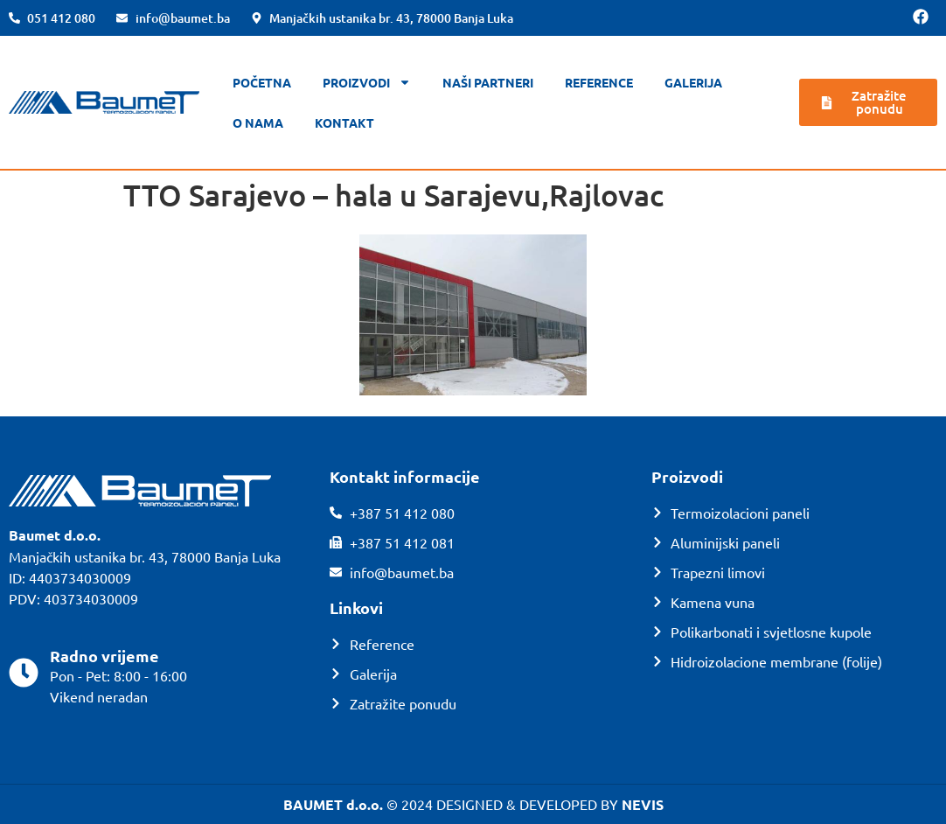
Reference (599, 82)
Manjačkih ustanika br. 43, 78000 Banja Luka (145, 556)
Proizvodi (367, 82)
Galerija (693, 82)
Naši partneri (487, 82)
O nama (258, 122)
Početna (262, 82)
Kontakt (344, 122)
